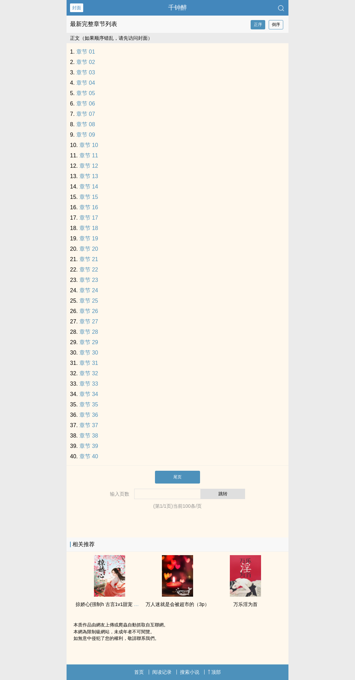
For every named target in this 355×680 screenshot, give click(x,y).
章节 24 (88, 290)
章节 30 (88, 353)
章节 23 (88, 280)
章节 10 (88, 145)
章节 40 (88, 456)
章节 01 (85, 52)
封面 (76, 7)
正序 (258, 24)
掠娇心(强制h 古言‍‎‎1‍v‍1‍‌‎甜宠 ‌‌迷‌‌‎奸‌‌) (110, 604)
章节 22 (88, 270)
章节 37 (88, 425)
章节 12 (88, 166)
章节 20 (88, 249)
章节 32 (88, 373)
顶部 (214, 672)
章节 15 (88, 197)
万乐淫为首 (245, 604)
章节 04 (85, 83)
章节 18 (88, 228)
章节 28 (88, 332)
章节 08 (85, 124)
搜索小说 (189, 672)
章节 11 (88, 155)
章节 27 (88, 321)
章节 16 (88, 207)
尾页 (177, 477)
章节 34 (88, 394)
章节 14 (88, 187)
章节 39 (88, 446)
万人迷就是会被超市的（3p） (177, 604)
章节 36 (88, 415)
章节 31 (88, 363)
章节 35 (88, 404)
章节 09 (85, 135)
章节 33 (88, 384)
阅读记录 (162, 672)
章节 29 (88, 342)
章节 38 (88, 436)
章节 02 (85, 62)
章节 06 (85, 104)
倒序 (276, 24)
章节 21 (88, 259)
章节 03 (85, 72)
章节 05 (85, 93)
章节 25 (88, 301)
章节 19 (88, 238)
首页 (139, 672)
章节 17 (88, 218)
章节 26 (88, 311)
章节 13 (88, 176)
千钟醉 (177, 7)
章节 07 (85, 114)
